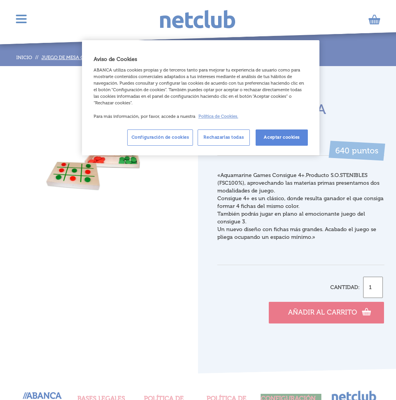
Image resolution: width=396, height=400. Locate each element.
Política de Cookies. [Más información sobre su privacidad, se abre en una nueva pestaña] (218, 116)
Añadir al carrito (329, 311)
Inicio (24, 57)
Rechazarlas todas (223, 137)
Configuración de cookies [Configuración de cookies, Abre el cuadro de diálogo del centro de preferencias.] (160, 137)
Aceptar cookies (282, 137)
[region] (200, 97)
